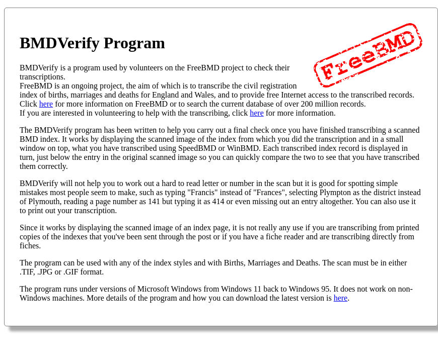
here (46, 104)
